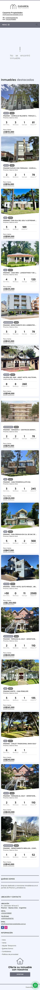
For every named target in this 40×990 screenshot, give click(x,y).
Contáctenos (6, 951)
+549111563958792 (11, 18)
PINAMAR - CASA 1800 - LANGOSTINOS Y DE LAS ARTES (20, 273)
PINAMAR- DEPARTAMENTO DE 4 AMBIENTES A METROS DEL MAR (20, 325)
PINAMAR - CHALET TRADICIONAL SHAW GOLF (19, 744)
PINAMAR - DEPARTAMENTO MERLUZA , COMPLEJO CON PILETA (20, 848)
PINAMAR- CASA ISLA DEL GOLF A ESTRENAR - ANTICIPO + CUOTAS (20, 220)
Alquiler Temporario (9, 946)
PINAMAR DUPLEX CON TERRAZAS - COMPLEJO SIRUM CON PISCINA (20, 168)
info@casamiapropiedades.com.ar (13, 14)
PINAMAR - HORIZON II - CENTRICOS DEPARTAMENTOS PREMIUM (20, 430)
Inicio (4, 940)
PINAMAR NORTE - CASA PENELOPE (15, 691)
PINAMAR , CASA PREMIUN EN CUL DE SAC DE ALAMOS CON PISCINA (20, 534)
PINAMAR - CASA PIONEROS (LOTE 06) (16, 482)
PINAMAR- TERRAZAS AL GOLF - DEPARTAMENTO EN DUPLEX (20, 639)
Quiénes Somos (7, 948)
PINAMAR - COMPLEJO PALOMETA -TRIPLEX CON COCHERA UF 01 (20, 116)
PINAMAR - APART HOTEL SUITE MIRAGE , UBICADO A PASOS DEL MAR (20, 587)
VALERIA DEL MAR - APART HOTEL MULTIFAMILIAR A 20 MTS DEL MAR (20, 377)
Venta (4, 943)
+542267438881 (11, 19)
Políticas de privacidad (10, 954)
